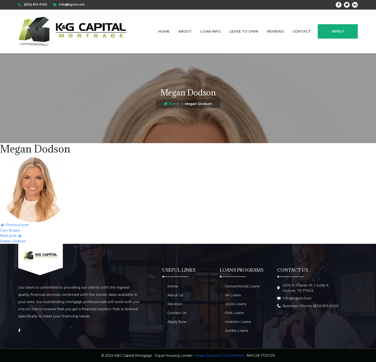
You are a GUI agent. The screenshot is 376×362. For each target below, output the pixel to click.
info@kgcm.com (296, 298)
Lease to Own (243, 31)
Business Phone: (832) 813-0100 (310, 306)
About (185, 31)
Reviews (275, 31)
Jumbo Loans (236, 330)
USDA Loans (236, 304)
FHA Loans (234, 313)
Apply (338, 31)
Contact (302, 31)
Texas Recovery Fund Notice (220, 355)
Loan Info (210, 31)
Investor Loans (238, 322)
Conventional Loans (242, 286)
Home (164, 31)
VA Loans (233, 295)
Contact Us (177, 313)
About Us (175, 295)
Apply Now (177, 322)
